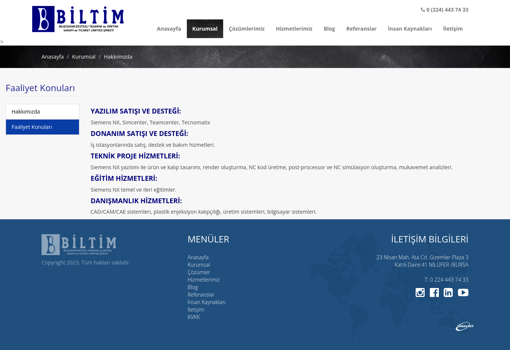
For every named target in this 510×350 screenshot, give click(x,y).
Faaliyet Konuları (32, 126)
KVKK (194, 316)
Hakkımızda (26, 111)
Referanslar (361, 28)
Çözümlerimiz (246, 28)
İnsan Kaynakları (410, 28)
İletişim (453, 28)
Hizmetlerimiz (294, 28)
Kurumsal (205, 28)
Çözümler (199, 272)
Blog (329, 28)
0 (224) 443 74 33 (444, 9)
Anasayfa (169, 28)
